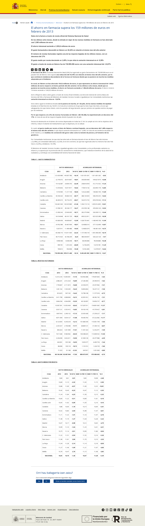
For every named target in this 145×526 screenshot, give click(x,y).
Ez (46, 492)
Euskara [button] (119, 15)
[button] (33, 20)
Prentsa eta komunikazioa (44, 34)
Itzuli (15, 34)
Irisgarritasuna (62, 512)
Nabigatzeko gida (17, 512)
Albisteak (59, 34)
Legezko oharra (31, 512)
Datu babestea (74, 512)
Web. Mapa (41, 512)
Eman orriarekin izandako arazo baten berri (70, 492)
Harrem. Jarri (51, 512)
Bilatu (128, 15)
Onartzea (126, 5)
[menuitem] (33, 20)
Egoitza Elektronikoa (125, 27)
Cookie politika (111, 5)
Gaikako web (111, 27)
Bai (39, 492)
